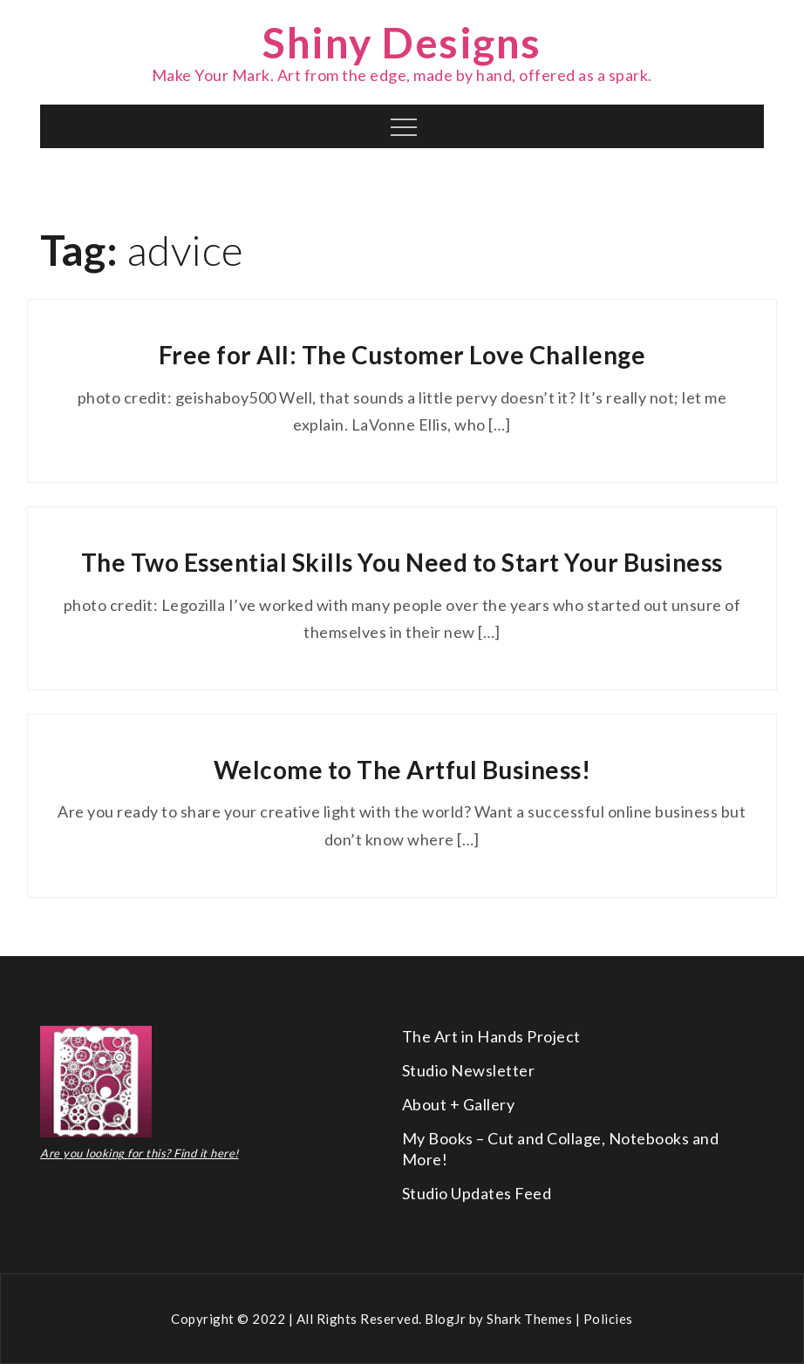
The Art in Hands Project (491, 1036)
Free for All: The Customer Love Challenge (402, 355)
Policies (608, 1319)
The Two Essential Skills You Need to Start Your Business (402, 562)
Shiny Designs (402, 42)
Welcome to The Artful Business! (402, 769)
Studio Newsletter (468, 1070)
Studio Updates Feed (477, 1193)
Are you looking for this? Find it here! (139, 1153)
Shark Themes (531, 1319)
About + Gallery (458, 1104)
